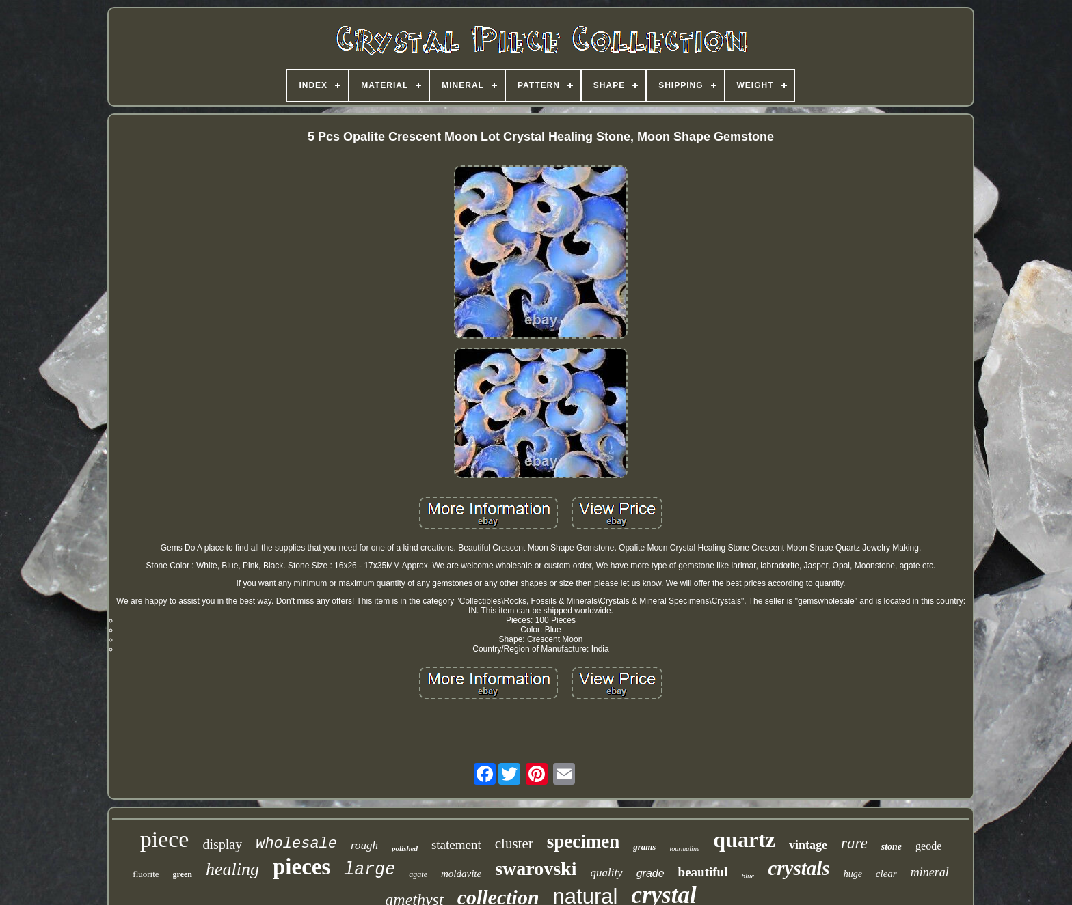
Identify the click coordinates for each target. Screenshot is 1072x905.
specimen (583, 841)
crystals (798, 868)
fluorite (146, 874)
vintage (808, 845)
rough (364, 845)
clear (886, 873)
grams (644, 846)
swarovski (535, 868)
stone (891, 846)
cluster (514, 843)
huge (853, 874)
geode (928, 846)
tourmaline (684, 848)
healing (232, 869)
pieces (301, 866)
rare (854, 843)
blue (747, 876)
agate (418, 874)
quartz (744, 839)
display (222, 844)
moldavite (461, 873)
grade (650, 873)
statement (456, 844)
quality (606, 872)
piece (164, 839)
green (182, 874)
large (369, 870)
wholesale (296, 843)
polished (405, 848)
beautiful (703, 872)
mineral (930, 872)
